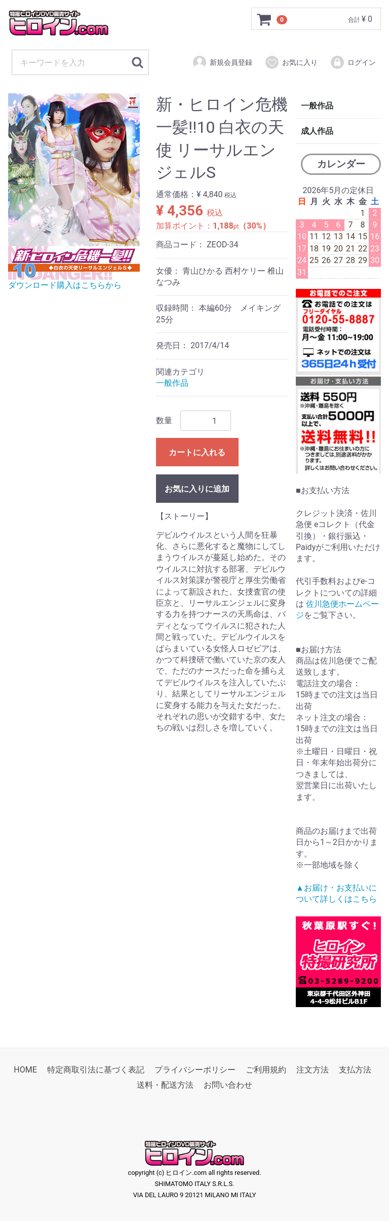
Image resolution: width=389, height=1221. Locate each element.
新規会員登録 (222, 62)
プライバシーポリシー (195, 1070)
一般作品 (172, 383)
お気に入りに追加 (197, 489)
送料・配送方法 (165, 1085)
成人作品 (317, 131)
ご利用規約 (266, 1070)
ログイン (353, 62)
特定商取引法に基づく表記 (95, 1070)
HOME (25, 1070)
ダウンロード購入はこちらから (65, 285)
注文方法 (312, 1070)
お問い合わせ (228, 1085)
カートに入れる (197, 453)
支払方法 (355, 1070)
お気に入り (291, 62)
